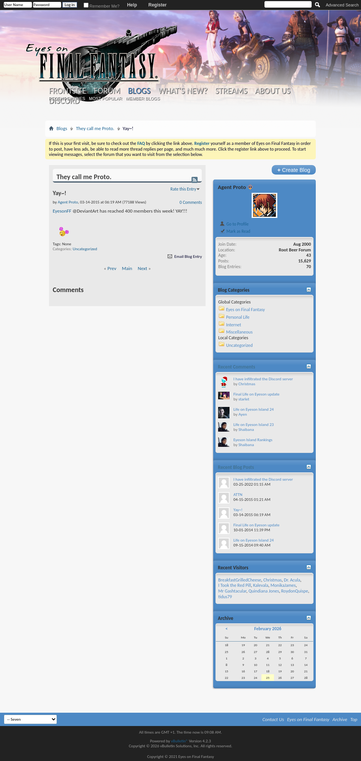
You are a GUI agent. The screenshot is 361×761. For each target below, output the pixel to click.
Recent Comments (236, 367)
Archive (339, 719)
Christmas (246, 383)
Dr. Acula (292, 580)
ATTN (237, 494)
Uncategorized (85, 248)
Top (354, 719)
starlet (243, 399)
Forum (107, 91)
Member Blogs (143, 98)
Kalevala (260, 585)
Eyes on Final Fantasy (245, 309)
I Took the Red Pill (234, 585)
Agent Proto (232, 187)
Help (132, 5)
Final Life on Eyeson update (256, 394)
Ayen (242, 414)
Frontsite (67, 91)
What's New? (182, 91)
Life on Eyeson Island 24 (253, 409)
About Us (272, 91)
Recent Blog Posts (236, 467)
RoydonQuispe (294, 591)
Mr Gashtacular (232, 591)
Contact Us (273, 719)
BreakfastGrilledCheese (239, 580)
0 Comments (191, 202)
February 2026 (267, 628)
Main (127, 268)
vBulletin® (179, 741)
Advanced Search (342, 5)
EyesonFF (62, 211)
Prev (112, 268)
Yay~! (237, 509)
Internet (233, 324)
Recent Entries (67, 98)
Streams (231, 91)
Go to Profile (234, 224)
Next (142, 268)
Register (157, 5)
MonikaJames (283, 585)
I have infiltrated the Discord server (263, 379)
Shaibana (246, 429)
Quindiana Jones (264, 591)
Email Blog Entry (184, 256)
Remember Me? (102, 6)
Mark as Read (234, 231)
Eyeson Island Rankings (252, 439)
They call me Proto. (95, 128)
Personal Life (238, 317)
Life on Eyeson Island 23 (253, 424)
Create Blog (293, 170)
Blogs (139, 91)
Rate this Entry (183, 189)
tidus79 (225, 596)
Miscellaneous (239, 332)
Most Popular (105, 98)
